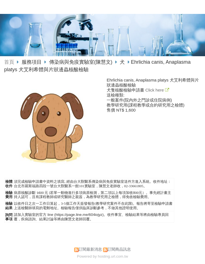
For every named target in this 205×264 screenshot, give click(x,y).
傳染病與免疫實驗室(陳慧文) (80, 62)
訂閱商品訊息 (119, 249)
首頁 (9, 62)
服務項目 (32, 62)
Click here (155, 90)
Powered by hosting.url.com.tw (102, 256)
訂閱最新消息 (90, 249)
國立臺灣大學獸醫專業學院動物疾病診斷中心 (92, 10)
